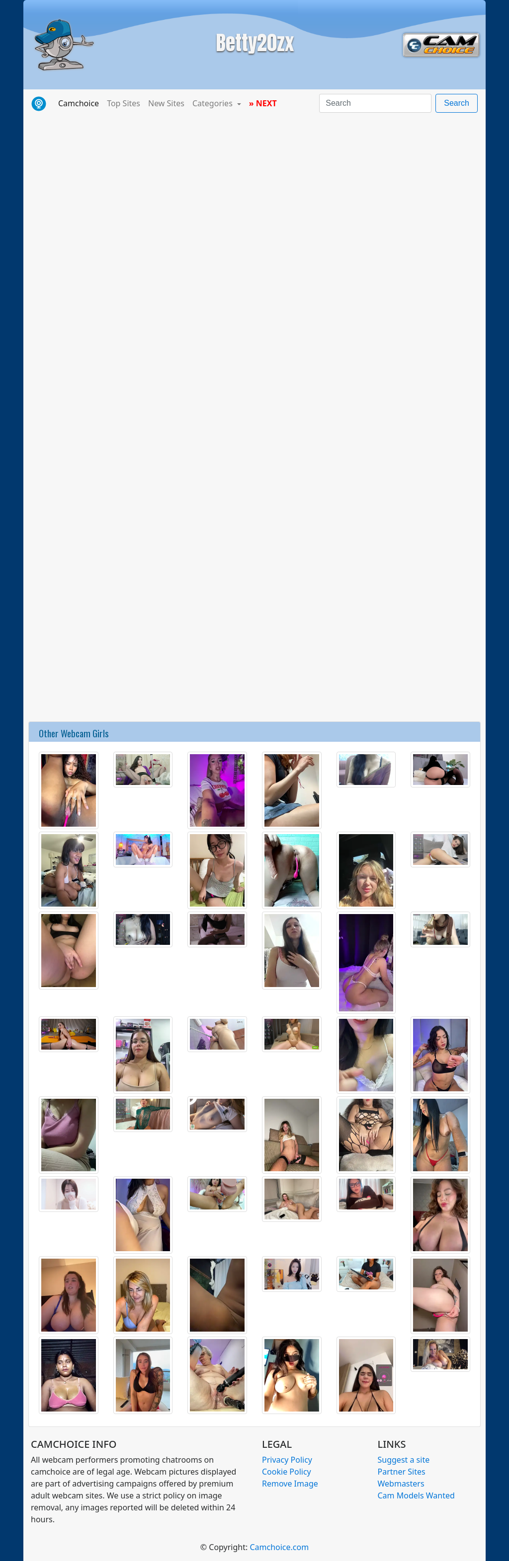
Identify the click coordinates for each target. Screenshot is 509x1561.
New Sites (166, 103)
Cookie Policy (286, 1471)
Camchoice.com (279, 1547)
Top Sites (123, 103)
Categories (213, 103)
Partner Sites (401, 1471)
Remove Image (290, 1483)
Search (456, 103)
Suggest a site (404, 1459)
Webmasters (401, 1483)
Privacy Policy (287, 1459)
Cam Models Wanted (416, 1495)
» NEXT (263, 103)
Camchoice (80, 103)
